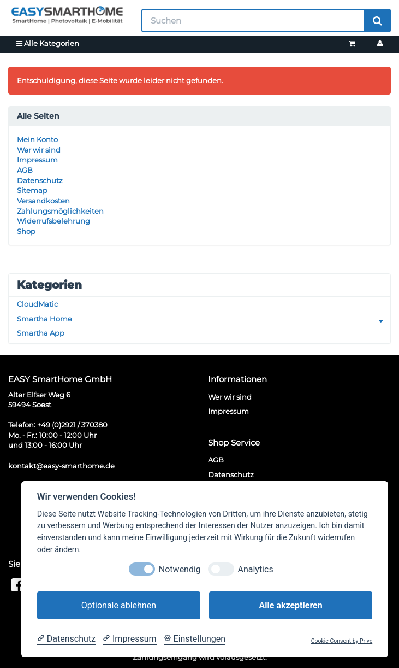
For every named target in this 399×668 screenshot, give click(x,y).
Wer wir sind (39, 149)
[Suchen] (253, 20)
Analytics (255, 569)
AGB (25, 170)
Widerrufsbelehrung (53, 220)
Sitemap (32, 190)
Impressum (37, 159)
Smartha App (40, 333)
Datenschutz (40, 180)
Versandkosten (43, 200)
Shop (26, 231)
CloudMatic (37, 304)
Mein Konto (37, 139)
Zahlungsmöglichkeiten (60, 211)
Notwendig (180, 569)
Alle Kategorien (47, 43)
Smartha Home (203, 319)
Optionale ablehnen (118, 605)
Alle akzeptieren (290, 605)
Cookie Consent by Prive (341, 641)
